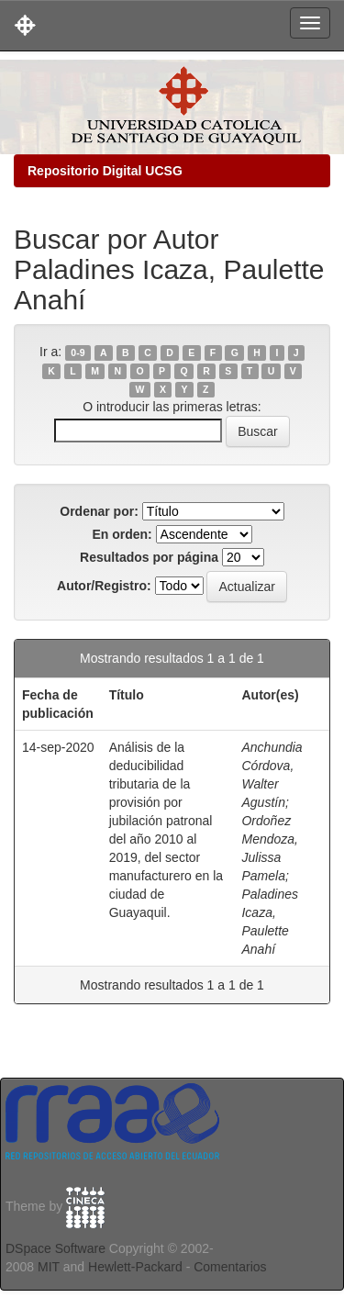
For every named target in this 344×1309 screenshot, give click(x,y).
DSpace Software (55, 1248)
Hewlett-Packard (135, 1266)
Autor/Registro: (104, 585)
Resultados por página (149, 557)
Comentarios (230, 1266)
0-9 (77, 352)
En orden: (121, 534)
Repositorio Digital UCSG (105, 170)
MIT (49, 1266)
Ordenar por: (99, 511)
